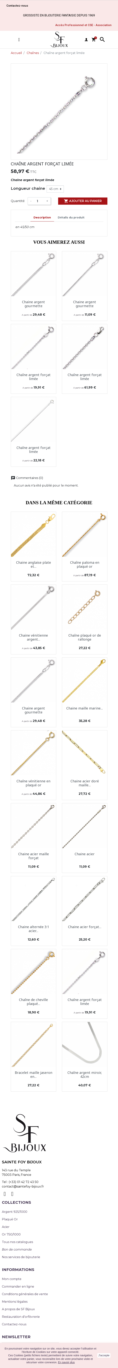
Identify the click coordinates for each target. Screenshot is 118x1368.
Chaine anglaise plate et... (33, 564)
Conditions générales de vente (25, 1294)
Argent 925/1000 (14, 1212)
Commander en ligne (18, 1286)
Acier (5, 1227)
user (86, 39)
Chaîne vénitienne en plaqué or (33, 783)
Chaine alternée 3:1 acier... (33, 929)
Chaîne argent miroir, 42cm (84, 1074)
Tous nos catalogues (17, 1242)
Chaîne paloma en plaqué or (84, 564)
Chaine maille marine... (84, 708)
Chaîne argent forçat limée (33, 376)
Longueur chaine (28, 188)
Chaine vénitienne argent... (33, 637)
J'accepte (103, 1355)
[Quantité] (39, 201)
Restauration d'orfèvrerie (21, 1317)
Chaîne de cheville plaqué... (33, 1001)
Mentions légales (14, 1301)
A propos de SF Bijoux (18, 1309)
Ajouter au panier (83, 201)
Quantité (18, 201)
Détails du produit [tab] (71, 217)
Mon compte (11, 1279)
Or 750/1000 (11, 1234)
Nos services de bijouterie (21, 1257)
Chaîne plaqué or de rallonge (84, 637)
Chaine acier (85, 854)
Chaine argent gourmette (33, 304)
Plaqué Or (10, 1219)
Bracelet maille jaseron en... (33, 1074)
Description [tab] (42, 217)
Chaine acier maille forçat (33, 856)
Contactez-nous (14, 1324)
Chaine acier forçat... (84, 927)
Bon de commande (17, 1249)
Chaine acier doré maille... (84, 783)
